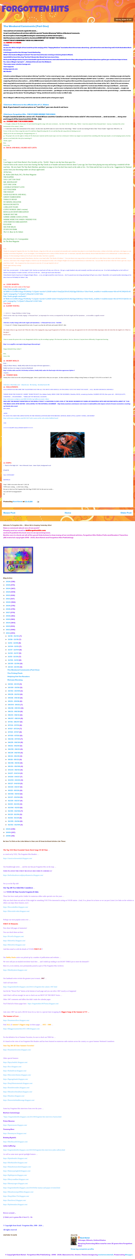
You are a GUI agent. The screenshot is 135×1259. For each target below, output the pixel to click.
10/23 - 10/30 (14, 667)
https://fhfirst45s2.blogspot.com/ (14, 941)
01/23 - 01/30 (14, 814)
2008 (8, 835)
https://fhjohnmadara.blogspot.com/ (15, 1204)
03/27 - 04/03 (14, 783)
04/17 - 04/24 (14, 773)
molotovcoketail (105, 1254)
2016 (8, 616)
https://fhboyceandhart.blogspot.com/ (16, 1179)
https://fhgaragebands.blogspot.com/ (15, 1079)
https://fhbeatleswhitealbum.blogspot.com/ (17, 1092)
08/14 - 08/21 (14, 715)
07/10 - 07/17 (13, 732)
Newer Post (9, 512)
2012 (8, 629)
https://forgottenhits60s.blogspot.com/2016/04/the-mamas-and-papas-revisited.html (31, 1188)
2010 (8, 829)
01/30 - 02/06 (14, 811)
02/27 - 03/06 (14, 797)
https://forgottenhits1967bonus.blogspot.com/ (43, 1004)
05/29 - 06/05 (14, 752)
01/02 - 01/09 (14, 824)
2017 (8, 612)
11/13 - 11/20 (13, 656)
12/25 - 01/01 (13, 636)
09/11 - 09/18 (14, 701)
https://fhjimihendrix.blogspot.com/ (15, 1158)
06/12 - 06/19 (14, 745)
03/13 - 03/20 (14, 790)
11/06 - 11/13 (13, 660)
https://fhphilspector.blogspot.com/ (15, 1175)
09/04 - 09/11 (14, 704)
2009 (8, 832)
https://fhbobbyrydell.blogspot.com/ (15, 1142)
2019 (8, 605)
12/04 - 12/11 (13, 646)
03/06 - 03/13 (14, 793)
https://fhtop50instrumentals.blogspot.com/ (18, 1083)
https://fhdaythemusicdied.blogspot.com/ (17, 1167)
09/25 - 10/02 (14, 694)
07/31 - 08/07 (14, 721)
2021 (8, 598)
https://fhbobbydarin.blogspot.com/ (15, 970)
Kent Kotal (85, 1238)
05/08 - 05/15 (14, 763)
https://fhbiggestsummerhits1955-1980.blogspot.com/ (21, 1029)
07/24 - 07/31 (13, 725)
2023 (8, 592)
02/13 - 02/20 (14, 804)
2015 (8, 619)
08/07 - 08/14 (14, 718)
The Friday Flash (14, 673)
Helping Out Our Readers (18, 676)
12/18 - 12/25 (13, 639)
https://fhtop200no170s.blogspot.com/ (16, 1196)
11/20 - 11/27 (13, 653)
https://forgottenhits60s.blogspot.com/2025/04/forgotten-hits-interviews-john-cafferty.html (34, 1150)
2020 (8, 602)
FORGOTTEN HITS (35, 10)
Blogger (129, 1254)
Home (68, 512)
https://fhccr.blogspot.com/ (12, 1067)
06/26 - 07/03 (14, 739)
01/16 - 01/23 (13, 817)
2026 (8, 581)
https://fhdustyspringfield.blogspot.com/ (17, 1171)
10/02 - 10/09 (14, 691)
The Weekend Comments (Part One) (23, 670)
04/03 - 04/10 (14, 780)
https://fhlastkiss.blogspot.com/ (14, 1096)
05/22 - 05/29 (14, 756)
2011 (8, 633)
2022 (8, 595)
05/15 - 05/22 (13, 759)
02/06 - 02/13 (14, 807)
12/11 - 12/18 (13, 643)
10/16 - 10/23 (13, 684)
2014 (8, 622)
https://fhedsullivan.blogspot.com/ (15, 1071)
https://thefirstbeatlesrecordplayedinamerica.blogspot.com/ (23, 875)
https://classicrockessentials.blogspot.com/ (17, 858)
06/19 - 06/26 (14, 742)
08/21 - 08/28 (14, 711)
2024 (8, 588)
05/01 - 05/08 (14, 766)
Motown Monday (15, 680)
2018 (8, 609)
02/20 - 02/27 (14, 800)
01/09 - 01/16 (14, 821)
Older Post (126, 512)
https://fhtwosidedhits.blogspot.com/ (15, 907)
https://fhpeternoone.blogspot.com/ (15, 1125)
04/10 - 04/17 (14, 776)
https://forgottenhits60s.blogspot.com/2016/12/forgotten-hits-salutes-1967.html (30, 987)
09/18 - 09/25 (14, 697)
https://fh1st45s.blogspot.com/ (13, 936)
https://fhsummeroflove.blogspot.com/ (16, 1020)
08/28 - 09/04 (14, 708)
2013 (8, 626)
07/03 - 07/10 (14, 735)
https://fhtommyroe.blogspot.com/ (15, 1133)
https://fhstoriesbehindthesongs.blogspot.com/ (19, 1100)
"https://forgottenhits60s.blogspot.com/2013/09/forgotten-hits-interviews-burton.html (32, 1117)
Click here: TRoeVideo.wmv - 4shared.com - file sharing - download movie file (26, 385)
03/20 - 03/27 (14, 787)
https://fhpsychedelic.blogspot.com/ (15, 1062)
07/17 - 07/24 (13, 728)
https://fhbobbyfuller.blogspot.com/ (15, 1163)
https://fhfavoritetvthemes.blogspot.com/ (17, 1075)
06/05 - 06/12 (14, 749)
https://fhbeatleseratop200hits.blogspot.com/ (18, 1192)
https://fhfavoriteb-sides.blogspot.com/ (16, 911)
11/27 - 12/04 (13, 649)
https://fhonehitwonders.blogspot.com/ (16, 1088)
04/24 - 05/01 (14, 770)
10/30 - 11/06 (14, 663)
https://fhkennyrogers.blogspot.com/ (15, 1183)
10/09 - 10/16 (14, 687)
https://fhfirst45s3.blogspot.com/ (14, 945)
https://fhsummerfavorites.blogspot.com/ (17, 1050)
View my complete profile (82, 1249)
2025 (8, 585)
